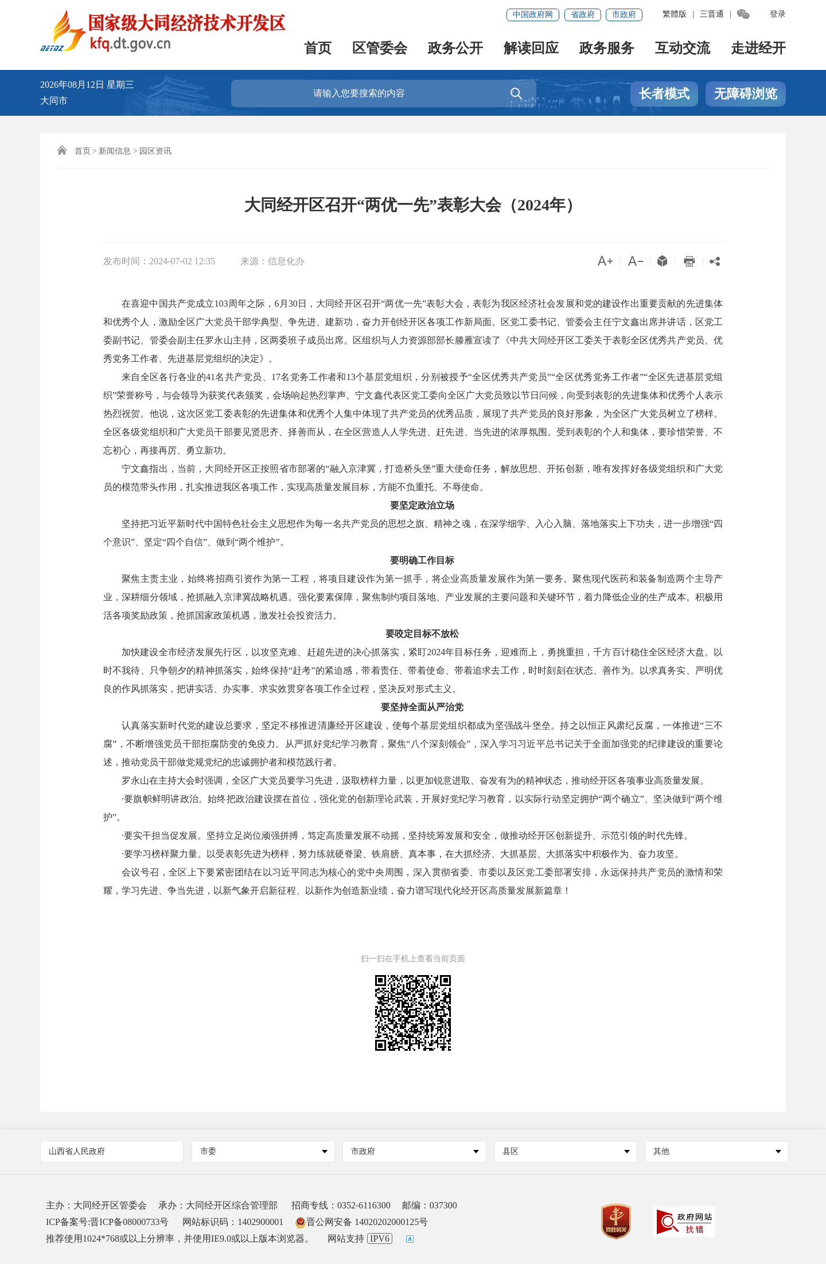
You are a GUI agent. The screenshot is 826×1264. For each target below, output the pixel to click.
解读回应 (531, 49)
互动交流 (682, 49)
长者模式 (664, 94)
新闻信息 (115, 151)
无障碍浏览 (745, 94)
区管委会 (379, 49)
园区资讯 (155, 151)
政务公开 (455, 49)
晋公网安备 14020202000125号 (361, 1222)
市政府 (624, 14)
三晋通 (712, 14)
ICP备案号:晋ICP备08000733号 (107, 1222)
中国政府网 (533, 14)
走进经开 (758, 49)
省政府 (583, 14)
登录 (778, 14)
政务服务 (606, 49)
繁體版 (675, 14)
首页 (318, 49)
